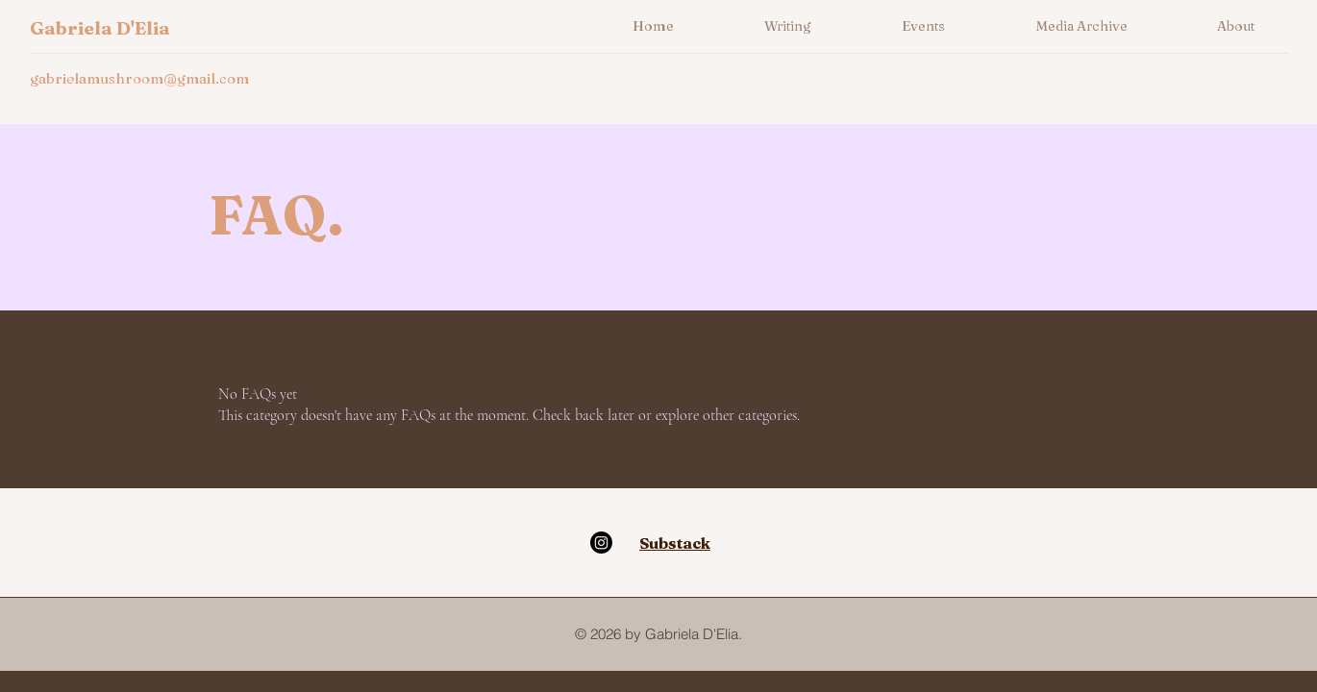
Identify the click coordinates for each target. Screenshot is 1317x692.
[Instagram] (601, 542)
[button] (788, 26)
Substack (674, 543)
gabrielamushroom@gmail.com (139, 78)
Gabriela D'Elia (100, 27)
